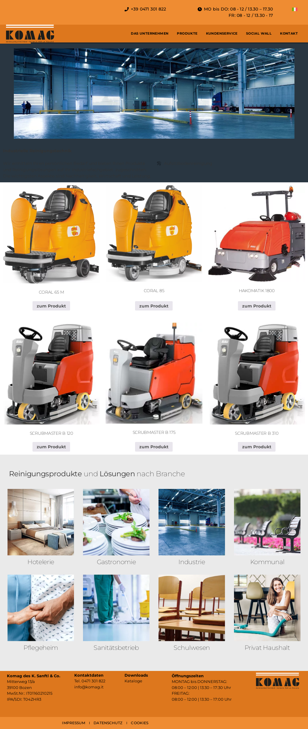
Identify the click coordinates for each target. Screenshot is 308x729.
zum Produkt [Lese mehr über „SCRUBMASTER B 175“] (153, 446)
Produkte (187, 33)
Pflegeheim (40, 647)
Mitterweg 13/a (21, 681)
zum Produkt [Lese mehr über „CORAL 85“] (153, 306)
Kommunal (267, 562)
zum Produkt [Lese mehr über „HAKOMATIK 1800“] (256, 306)
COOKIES (139, 723)
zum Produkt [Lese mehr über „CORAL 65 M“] (51, 306)
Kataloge (133, 680)
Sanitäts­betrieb (116, 647)
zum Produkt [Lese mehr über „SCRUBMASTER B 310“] (256, 446)
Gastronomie (116, 562)
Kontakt (289, 33)
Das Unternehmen (149, 33)
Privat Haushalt (267, 647)
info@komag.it (88, 686)
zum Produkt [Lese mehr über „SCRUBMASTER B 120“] (51, 446)
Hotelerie (40, 562)
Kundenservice (222, 33)
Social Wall (259, 33)
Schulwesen (192, 647)
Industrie (191, 562)
